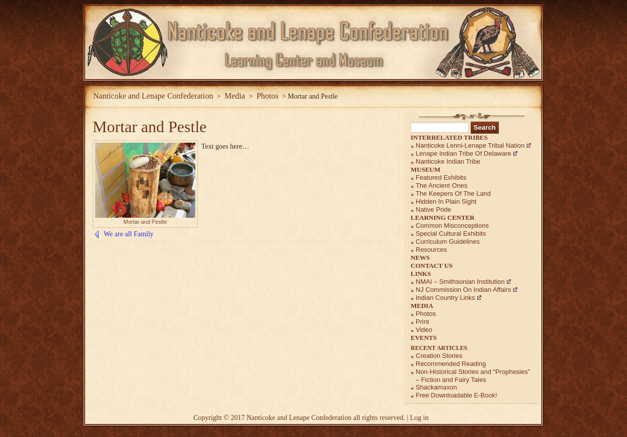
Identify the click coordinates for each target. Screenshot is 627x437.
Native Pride (433, 209)
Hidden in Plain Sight (446, 201)
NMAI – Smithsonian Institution (460, 281)
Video (424, 329)
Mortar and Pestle (150, 127)
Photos (426, 313)
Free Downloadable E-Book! (456, 395)
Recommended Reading (451, 363)
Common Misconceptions (452, 225)
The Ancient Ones (441, 185)
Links (421, 273)
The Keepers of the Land (453, 193)
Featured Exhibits (441, 177)
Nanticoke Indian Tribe (448, 161)
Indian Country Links (445, 297)
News (420, 257)
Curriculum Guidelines (448, 241)
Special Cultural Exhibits (451, 233)
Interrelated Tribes (449, 137)
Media (422, 305)
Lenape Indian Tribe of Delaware (463, 153)
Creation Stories (439, 355)
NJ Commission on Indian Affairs (463, 289)
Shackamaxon (436, 387)
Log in (419, 417)
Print (422, 321)
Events (424, 337)
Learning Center (443, 217)
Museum (425, 169)
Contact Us (432, 265)
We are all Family (129, 234)
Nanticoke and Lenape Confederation (153, 96)
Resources (431, 249)
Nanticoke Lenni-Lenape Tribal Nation (470, 145)
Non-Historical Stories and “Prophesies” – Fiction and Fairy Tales (473, 375)
